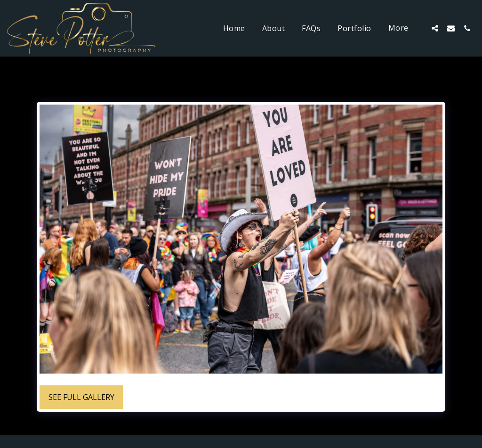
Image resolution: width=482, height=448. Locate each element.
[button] (434, 28)
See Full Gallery (81, 397)
